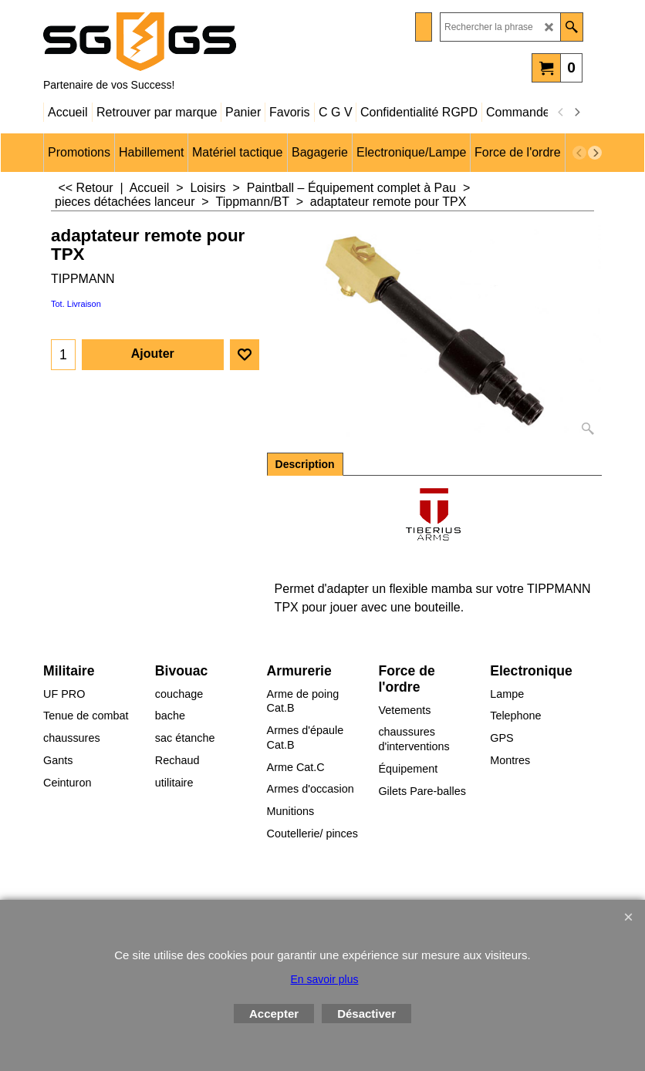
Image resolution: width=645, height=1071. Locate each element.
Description (305, 464)
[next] (576, 113)
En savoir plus (325, 979)
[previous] (561, 113)
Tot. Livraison (76, 303)
